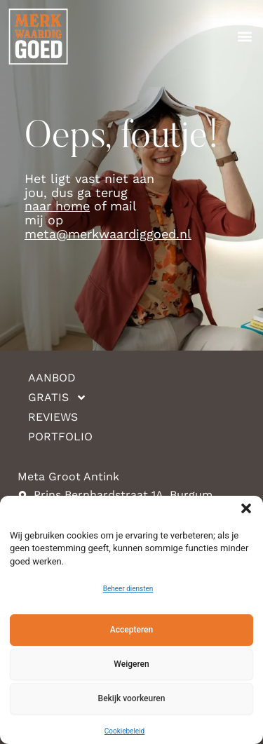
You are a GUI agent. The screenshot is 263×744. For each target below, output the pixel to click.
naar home (57, 205)
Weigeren (131, 664)
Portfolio (60, 436)
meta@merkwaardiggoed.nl (108, 233)
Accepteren (131, 630)
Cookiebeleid (124, 731)
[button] (246, 508)
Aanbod (52, 377)
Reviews (53, 417)
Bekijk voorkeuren (132, 698)
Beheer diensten (128, 589)
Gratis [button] (57, 397)
